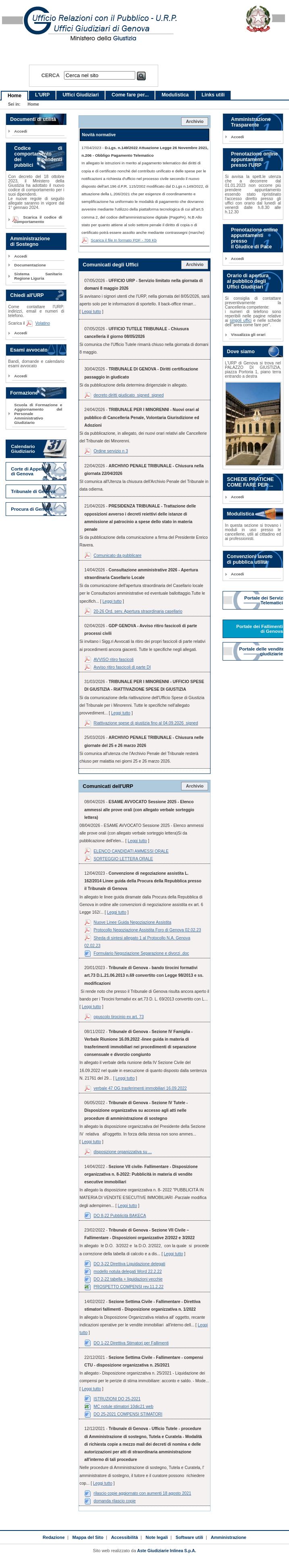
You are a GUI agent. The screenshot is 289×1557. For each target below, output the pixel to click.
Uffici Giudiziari (80, 95)
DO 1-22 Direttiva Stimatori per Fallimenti (131, 1343)
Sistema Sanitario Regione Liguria (38, 276)
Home (14, 95)
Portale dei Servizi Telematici (264, 600)
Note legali (157, 1537)
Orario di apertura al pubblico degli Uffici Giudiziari (248, 281)
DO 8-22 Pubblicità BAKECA (120, 1215)
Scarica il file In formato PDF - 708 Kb (124, 240)
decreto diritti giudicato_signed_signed (129, 395)
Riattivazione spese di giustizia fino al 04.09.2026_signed (146, 723)
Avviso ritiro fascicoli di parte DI (122, 667)
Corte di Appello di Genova (29, 471)
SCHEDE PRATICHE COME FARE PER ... (250, 482)
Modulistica (174, 95)
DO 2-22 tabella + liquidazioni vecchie (128, 1279)
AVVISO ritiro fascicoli (114, 659)
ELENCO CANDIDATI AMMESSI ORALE (131, 851)
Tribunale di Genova (33, 491)
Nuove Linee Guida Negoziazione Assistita (132, 922)
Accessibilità (124, 1537)
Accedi (20, 131)
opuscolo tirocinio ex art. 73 (119, 1017)
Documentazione (30, 265)
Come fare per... (130, 95)
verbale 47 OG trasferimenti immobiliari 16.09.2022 (140, 1088)
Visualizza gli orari (248, 334)
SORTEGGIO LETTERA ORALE (123, 859)
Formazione (24, 393)
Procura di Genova (31, 509)
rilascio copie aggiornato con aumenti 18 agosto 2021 (142, 1493)
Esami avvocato (28, 350)
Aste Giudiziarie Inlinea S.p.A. (166, 1551)
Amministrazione (228, 1537)
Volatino (42, 323)
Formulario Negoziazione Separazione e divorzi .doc (141, 953)
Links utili (213, 95)
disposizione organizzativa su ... (123, 1152)
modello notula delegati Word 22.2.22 (128, 1271)
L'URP (42, 95)
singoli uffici (241, 320)
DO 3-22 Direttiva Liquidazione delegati (129, 1264)
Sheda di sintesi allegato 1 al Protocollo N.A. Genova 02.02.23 (137, 942)
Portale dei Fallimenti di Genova (260, 629)
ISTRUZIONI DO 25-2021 (117, 1399)
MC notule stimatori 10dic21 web (123, 1406)
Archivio (195, 121)
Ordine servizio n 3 (111, 451)
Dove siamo (241, 351)
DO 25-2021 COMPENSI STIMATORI (128, 1414)
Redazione (54, 1537)
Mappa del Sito (87, 1537)
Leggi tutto (91, 311)
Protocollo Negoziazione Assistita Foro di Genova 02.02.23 (147, 930)
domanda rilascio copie (115, 1501)
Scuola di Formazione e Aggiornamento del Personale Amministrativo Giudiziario (38, 414)
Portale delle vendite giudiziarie (261, 651)
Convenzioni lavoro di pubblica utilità (249, 559)
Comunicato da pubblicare (118, 555)
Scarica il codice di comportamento (38, 219)
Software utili (189, 1537)
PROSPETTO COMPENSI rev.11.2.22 (129, 1287)
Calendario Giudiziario (23, 449)
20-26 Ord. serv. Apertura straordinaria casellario (138, 611)
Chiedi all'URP (26, 295)
